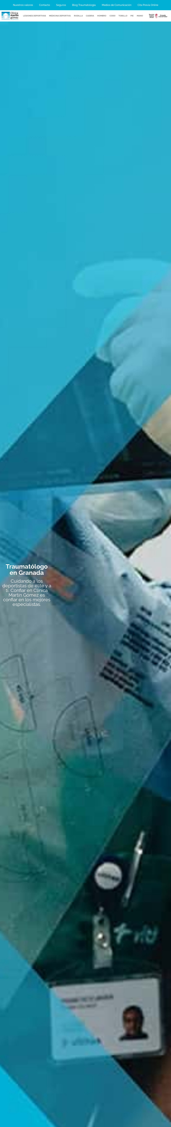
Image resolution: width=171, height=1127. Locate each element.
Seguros (61, 5)
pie (132, 16)
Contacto (44, 5)
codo (112, 16)
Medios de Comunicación (116, 5)
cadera (90, 16)
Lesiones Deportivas (34, 16)
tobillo (123, 16)
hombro (101, 16)
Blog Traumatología (84, 5)
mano (140, 16)
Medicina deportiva (60, 16)
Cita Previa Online (148, 5)
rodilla (78, 16)
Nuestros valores (23, 5)
